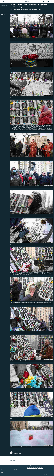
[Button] (3, 14)
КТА (46, 1)
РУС (44, 1)
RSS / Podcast (3, 472)
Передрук (15, 469)
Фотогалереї (3, 4)
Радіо (2, 469)
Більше (11, 11)
